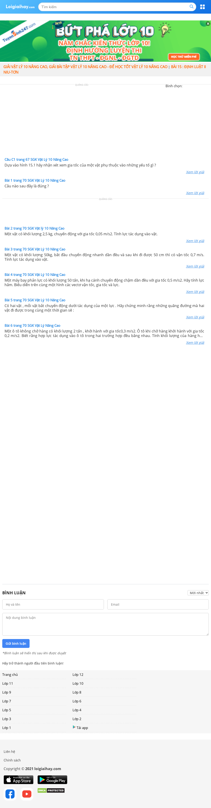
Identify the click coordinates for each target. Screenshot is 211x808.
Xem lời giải (195, 172)
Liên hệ (9, 751)
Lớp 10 (78, 683)
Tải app (80, 727)
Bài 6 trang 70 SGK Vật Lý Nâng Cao (32, 325)
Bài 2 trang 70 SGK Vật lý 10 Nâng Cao (34, 228)
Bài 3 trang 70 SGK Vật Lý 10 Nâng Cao (35, 249)
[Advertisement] (105, 122)
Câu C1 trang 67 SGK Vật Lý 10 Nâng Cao (36, 159)
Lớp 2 (77, 718)
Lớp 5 (6, 710)
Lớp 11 (7, 683)
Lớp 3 (6, 718)
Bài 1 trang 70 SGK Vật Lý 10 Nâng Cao (35, 180)
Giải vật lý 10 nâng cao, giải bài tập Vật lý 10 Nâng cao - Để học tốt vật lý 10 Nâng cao (85, 66)
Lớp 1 (6, 727)
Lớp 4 (77, 710)
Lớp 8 (77, 692)
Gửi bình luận (16, 643)
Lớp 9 (6, 692)
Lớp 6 (77, 701)
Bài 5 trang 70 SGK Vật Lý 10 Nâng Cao (35, 300)
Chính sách (12, 760)
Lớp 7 (6, 701)
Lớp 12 (78, 674)
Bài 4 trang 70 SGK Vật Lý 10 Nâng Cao (35, 274)
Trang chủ (10, 674)
